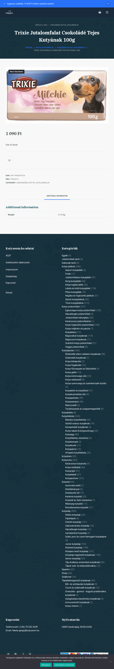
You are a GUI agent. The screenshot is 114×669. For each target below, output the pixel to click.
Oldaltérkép (11, 276)
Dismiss (108, 4)
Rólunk (9, 292)
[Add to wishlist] (9, 160)
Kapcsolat (10, 283)
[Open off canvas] (107, 12)
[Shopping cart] (100, 12)
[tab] (57, 196)
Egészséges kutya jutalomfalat (64, 25)
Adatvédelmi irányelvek (64, 665)
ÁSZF (8, 255)
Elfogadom (46, 665)
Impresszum (12, 269)
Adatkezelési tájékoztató (18, 262)
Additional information (57, 196)
